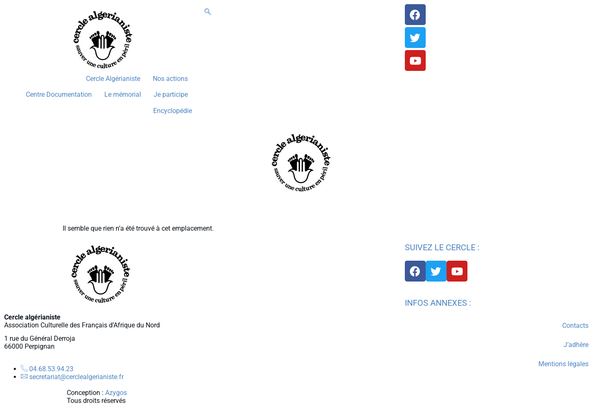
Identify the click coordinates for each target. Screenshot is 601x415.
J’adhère (575, 345)
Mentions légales (563, 364)
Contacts (575, 325)
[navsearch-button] (208, 12)
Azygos (116, 393)
